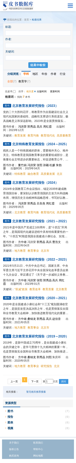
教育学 (24, 81)
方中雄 (22, 242)
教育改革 (35, 289)
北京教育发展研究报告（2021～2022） (40, 221)
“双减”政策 (21, 289)
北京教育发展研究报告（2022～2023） (40, 259)
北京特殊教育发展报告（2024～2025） (40, 144)
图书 (10, 411)
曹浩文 (56, 242)
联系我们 (38, 442)
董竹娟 (22, 165)
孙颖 (46, 165)
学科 (26, 73)
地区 (35, 73)
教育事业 (33, 250)
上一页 (14, 381)
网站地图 (38, 455)
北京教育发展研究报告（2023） (35, 105)
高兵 (39, 126)
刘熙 (49, 357)
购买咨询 (14, 455)
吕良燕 (41, 203)
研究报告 (46, 366)
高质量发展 (48, 173)
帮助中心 (38, 449)
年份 (44, 73)
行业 (62, 73)
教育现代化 (48, 135)
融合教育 (33, 173)
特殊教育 (20, 173)
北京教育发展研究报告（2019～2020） (40, 336)
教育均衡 (33, 135)
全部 (11, 81)
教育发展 (20, 135)
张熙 (39, 165)
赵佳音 (56, 318)
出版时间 (42, 91)
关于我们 (14, 442)
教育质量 (48, 289)
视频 (10, 428)
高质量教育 (64, 135)
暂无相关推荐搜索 (36, 391)
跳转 (63, 381)
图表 (10, 422)
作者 (53, 73)
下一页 (35, 381)
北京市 (45, 250)
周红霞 (47, 126)
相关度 (30, 91)
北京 (59, 173)
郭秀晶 (31, 126)
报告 (10, 416)
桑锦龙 (31, 318)
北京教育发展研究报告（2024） (35, 182)
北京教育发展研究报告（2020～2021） (40, 298)
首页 (26, 19)
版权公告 (14, 449)
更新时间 (55, 91)
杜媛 (52, 165)
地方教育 (20, 250)
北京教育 (20, 212)
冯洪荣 (22, 126)
